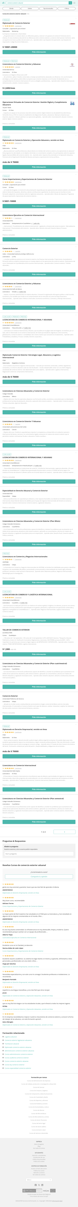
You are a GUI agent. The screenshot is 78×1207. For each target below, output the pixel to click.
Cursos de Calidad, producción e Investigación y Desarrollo (38, 1084)
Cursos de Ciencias (38, 1087)
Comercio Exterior (10, 248)
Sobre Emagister (39, 1144)
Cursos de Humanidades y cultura (39, 1107)
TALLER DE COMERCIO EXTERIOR (16, 630)
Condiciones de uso (39, 1157)
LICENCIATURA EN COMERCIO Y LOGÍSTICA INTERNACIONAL (27, 594)
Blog (39, 1146)
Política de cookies (39, 1161)
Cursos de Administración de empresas (38, 1081)
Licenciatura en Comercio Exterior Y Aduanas (22, 421)
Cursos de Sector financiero (38, 1120)
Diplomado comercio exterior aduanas (18, 1047)
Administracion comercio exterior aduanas (19, 1051)
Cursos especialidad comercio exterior (18, 1068)
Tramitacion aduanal (12, 1044)
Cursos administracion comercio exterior (19, 1054)
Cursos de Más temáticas (38, 1113)
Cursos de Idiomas (38, 1110)
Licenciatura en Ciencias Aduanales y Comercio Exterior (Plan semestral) (33, 798)
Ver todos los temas (39, 1148)
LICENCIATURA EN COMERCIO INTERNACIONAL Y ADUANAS (27, 320)
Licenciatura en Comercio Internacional (19, 765)
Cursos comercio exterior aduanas (16, 1061)
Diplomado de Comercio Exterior (16, 23)
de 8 (43, 832)
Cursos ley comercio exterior (14, 1065)
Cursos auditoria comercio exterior (17, 1058)
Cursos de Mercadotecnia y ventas (38, 1117)
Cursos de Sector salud (38, 1130)
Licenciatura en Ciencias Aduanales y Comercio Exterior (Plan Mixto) (31, 521)
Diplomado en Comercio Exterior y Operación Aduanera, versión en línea (33, 140)
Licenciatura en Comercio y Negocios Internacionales (25, 556)
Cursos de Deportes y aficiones (39, 1100)
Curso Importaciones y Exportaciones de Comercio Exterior (27, 179)
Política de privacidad (39, 1159)
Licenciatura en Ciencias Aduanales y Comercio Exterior (26, 391)
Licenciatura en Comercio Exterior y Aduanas (22, 64)
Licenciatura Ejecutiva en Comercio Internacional (23, 215)
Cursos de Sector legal (38, 1123)
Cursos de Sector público (38, 1127)
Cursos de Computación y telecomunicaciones (38, 1094)
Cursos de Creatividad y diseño (39, 1097)
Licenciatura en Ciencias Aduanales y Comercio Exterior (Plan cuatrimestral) (35, 663)
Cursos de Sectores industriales (38, 1133)
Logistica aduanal (11, 1037)
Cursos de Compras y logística (39, 1091)
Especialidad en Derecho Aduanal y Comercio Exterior (25, 490)
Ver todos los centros (39, 1175)
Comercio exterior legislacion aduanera (18, 1040)
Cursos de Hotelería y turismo (39, 1104)
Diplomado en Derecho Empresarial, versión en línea (25, 729)
